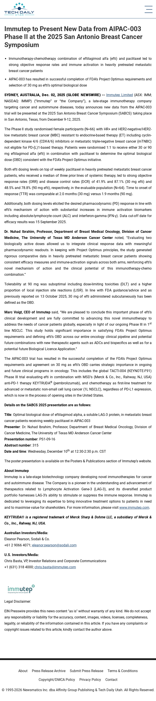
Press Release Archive (48, 671)
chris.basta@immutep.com (55, 567)
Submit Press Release (86, 671)
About (22, 671)
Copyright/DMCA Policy (57, 680)
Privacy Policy (90, 680)
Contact (111, 680)
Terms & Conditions (123, 671)
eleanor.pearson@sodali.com (54, 545)
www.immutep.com (134, 507)
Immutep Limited (119, 95)
